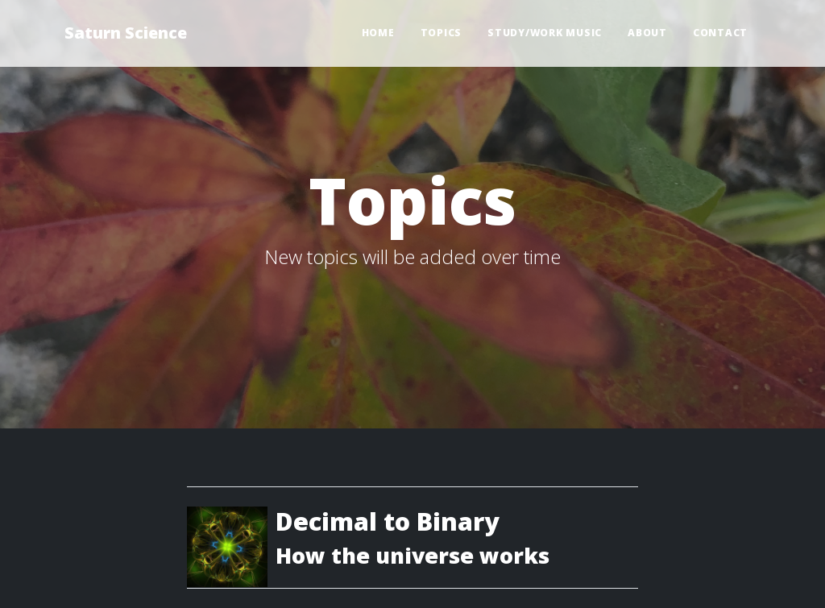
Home (378, 32)
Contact (720, 32)
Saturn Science (125, 32)
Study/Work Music (544, 32)
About (647, 32)
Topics (441, 32)
